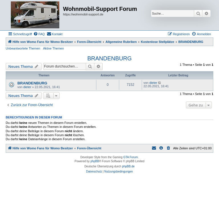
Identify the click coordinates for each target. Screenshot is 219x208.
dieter (27, 87)
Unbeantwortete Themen (23, 48)
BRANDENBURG (109, 58)
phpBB (94, 161)
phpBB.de (128, 166)
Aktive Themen (53, 48)
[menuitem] (39, 34)
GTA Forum (130, 157)
